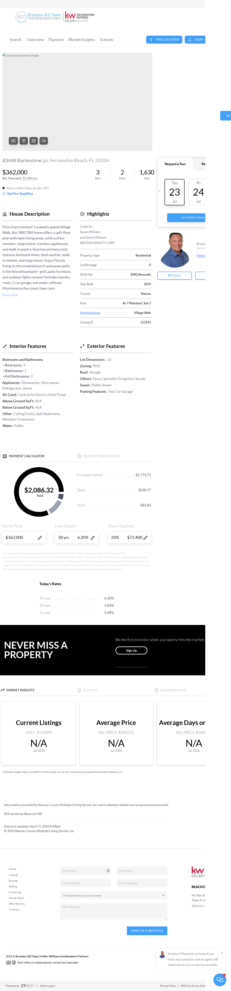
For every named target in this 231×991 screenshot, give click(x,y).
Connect (14, 909)
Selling (13, 886)
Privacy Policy (168, 985)
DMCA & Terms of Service (196, 985)
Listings (13, 874)
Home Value (16, 898)
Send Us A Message (147, 930)
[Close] (222, 952)
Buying (13, 880)
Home (12, 869)
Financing (15, 892)
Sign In (215, 4)
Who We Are (17, 903)
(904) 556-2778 (201, 906)
